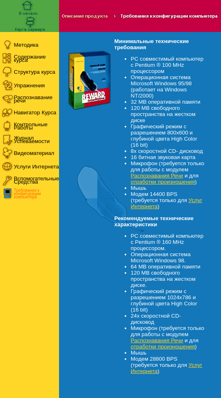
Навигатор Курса (35, 112)
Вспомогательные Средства (36, 180)
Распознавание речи (33, 99)
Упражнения (29, 85)
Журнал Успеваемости (32, 139)
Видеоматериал (34, 153)
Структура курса (34, 72)
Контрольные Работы (31, 126)
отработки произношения (163, 182)
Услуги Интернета (36, 167)
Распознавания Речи (157, 176)
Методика (26, 45)
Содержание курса (30, 58)
